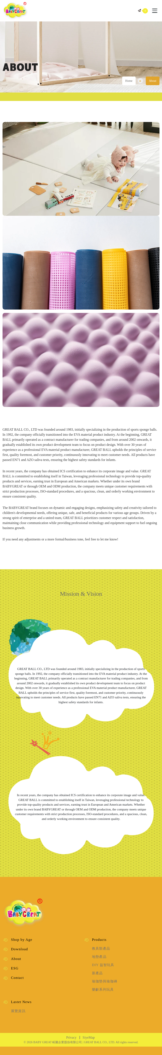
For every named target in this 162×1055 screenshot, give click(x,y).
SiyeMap (89, 1037)
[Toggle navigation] (155, 10)
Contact (17, 978)
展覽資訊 (18, 1011)
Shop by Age (21, 940)
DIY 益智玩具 (103, 965)
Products (99, 940)
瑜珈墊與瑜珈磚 (104, 981)
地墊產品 (99, 956)
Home (128, 80)
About (16, 959)
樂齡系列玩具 (103, 989)
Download (19, 949)
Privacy (71, 1037)
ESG (15, 968)
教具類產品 (101, 948)
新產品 (97, 973)
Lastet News (21, 1002)
